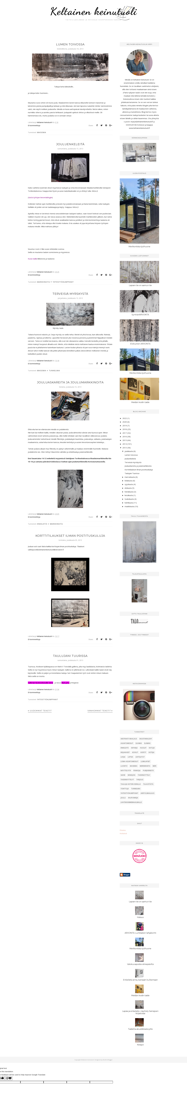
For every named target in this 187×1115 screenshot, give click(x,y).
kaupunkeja (133, 798)
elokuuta (128, 488)
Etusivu (123, 830)
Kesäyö (140, 1045)
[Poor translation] (9, 1078)
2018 (124, 429)
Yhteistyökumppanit (63, 282)
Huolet (143, 748)
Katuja (152, 748)
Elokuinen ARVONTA (140, 344)
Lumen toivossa (70, 44)
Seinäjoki (131, 775)
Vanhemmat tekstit (99, 711)
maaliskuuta (129, 506)
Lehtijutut (140, 757)
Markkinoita (43, 282)
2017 (124, 433)
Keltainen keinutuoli (93, 11)
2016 (124, 436)
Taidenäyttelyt (127, 780)
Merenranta (145, 766)
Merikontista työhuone (139, 246)
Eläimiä (139, 743)
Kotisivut (123, 833)
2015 (124, 440)
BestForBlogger (108, 1060)
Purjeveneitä (148, 770)
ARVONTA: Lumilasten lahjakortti (140, 933)
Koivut (135, 752)
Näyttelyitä (126, 770)
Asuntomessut (127, 743)
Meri (154, 766)
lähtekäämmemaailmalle (131, 802)
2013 (124, 447)
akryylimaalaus (147, 793)
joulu (123, 798)
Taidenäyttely (144, 775)
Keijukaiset (125, 752)
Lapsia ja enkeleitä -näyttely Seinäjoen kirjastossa (140, 1012)
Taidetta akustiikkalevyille (140, 1029)
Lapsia (130, 757)
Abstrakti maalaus (129, 739)
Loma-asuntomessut (129, 761)
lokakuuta (128, 480)
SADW (123, 775)
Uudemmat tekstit (41, 711)
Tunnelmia (54, 370)
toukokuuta (129, 499)
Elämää (147, 743)
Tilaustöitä (148, 784)
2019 (124, 425)
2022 (124, 418)
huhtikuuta (129, 502)
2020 (124, 422)
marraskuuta (130, 477)
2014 (124, 444)
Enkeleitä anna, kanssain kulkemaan (140, 980)
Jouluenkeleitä (70, 144)
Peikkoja (136, 770)
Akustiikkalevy (145, 739)
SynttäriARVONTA (140, 315)
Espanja (134, 748)
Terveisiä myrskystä (70, 293)
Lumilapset (145, 761)
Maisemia (41, 132)
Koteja (151, 752)
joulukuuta (129, 451)
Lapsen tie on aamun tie (140, 285)
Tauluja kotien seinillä (131, 784)
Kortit (143, 752)
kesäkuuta (129, 495)
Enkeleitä (42, 524)
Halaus (140, 917)
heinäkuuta (129, 491)
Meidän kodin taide (140, 402)
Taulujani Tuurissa (70, 656)
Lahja (123, 757)
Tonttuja (125, 789)
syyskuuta (129, 484)
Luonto (124, 766)
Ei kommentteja (34, 125)
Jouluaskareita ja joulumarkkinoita (70, 382)
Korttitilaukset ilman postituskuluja (70, 535)
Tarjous (139, 780)
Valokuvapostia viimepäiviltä (140, 964)
